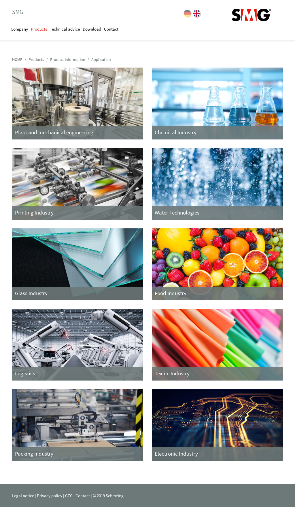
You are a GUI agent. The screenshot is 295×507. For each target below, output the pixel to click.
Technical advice (65, 29)
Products (39, 29)
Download (92, 29)
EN (196, 13)
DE (187, 13)
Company (19, 29)
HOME (17, 59)
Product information (67, 59)
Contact (111, 29)
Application (101, 59)
